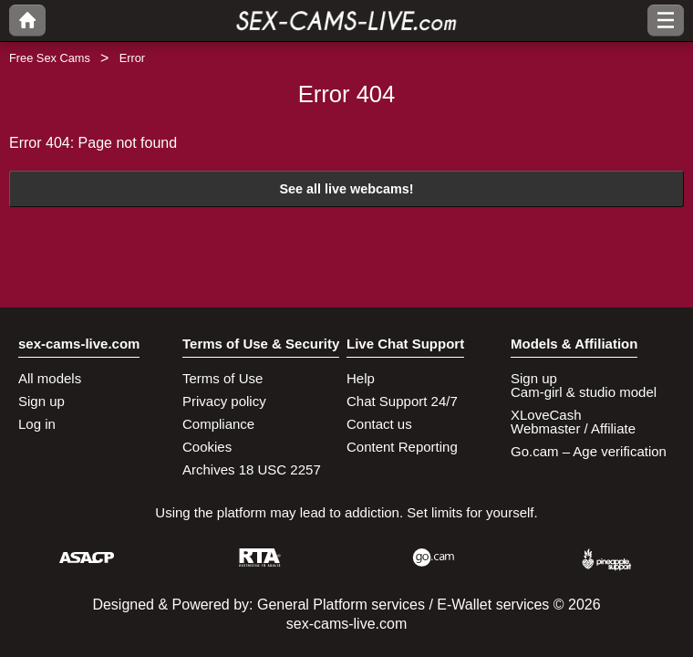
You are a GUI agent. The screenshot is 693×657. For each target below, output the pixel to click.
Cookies (207, 446)
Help (360, 378)
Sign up (41, 401)
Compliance (218, 424)
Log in (37, 424)
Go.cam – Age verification (589, 451)
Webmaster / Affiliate (573, 428)
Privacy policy (224, 401)
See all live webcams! (346, 189)
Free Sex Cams (49, 58)
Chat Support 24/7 (402, 401)
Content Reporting (402, 446)
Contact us (379, 424)
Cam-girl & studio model (584, 392)
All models (49, 378)
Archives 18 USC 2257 (251, 469)
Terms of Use (222, 378)
